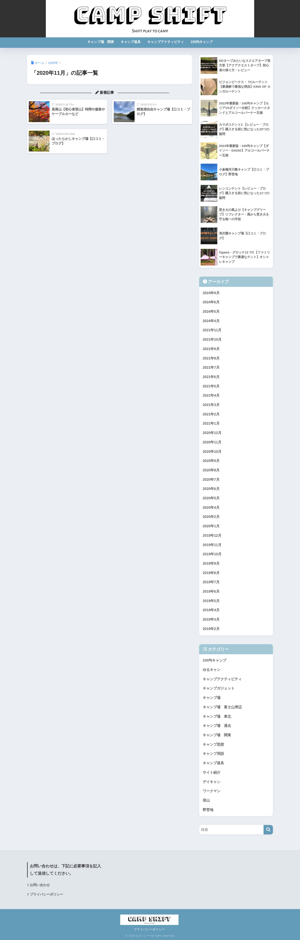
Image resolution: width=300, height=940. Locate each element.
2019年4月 (211, 610)
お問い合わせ (40, 885)
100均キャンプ (202, 42)
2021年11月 (212, 330)
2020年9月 (211, 461)
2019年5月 (211, 601)
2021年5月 (211, 386)
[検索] (268, 829)
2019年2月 (211, 629)
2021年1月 (211, 423)
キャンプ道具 (131, 42)
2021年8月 (211, 358)
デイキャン (211, 782)
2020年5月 (211, 498)
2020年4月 (211, 508)
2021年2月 (211, 414)
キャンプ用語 (213, 754)
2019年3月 (211, 619)
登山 (206, 800)
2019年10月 (212, 554)
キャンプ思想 (213, 744)
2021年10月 (212, 340)
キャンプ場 (211, 698)
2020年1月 (211, 526)
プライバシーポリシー (46, 894)
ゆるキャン (211, 670)
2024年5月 (211, 312)
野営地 (208, 810)
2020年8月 (211, 470)
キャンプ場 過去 (217, 726)
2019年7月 (211, 582)
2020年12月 (212, 433)
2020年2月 (211, 517)
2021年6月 (211, 377)
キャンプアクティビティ (165, 42)
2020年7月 (211, 480)
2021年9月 (211, 349)
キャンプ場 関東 (100, 42)
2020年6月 (211, 489)
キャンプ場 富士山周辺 (222, 707)
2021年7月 (211, 367)
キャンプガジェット (219, 688)
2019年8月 (211, 573)
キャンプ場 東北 (217, 717)
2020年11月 (212, 442)
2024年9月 (211, 293)
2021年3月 (211, 405)
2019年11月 (212, 545)
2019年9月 (211, 564)
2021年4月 (211, 395)
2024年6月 (211, 302)
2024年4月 (211, 321)
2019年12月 (212, 536)
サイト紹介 (211, 772)
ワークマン (211, 791)
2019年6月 (211, 591)
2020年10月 (212, 452)
